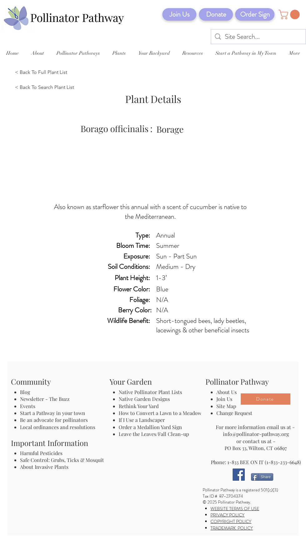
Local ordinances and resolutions (57, 427)
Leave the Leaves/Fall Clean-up (154, 434)
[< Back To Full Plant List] (46, 72)
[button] (290, 14)
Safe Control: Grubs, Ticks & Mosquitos (64, 460)
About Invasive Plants (44, 467)
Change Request (234, 413)
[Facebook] (239, 475)
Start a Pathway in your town (52, 413)
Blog (26, 392)
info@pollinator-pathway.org (256, 434)
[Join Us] (179, 14)
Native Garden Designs (144, 399)
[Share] (262, 477)
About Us (226, 392)
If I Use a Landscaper (142, 420)
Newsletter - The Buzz (45, 399)
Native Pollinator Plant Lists (150, 392)
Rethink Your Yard (139, 406)
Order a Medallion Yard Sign (150, 427)
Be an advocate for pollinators (54, 420)
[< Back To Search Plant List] (46, 87)
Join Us (224, 399)
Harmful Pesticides (41, 453)
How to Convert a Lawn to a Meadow (160, 413)
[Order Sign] (254, 14)
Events (27, 406)
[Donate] (216, 14)
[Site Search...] (259, 36)
